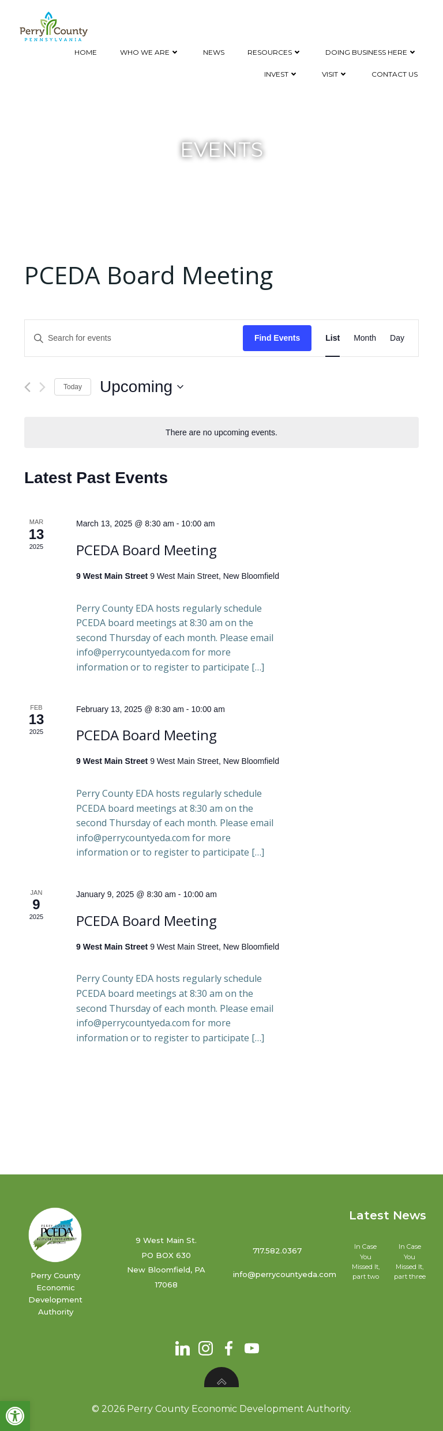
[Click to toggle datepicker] (141, 386)
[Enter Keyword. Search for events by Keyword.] (134, 338)
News (213, 52)
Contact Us (394, 74)
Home (85, 52)
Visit (335, 74)
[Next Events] (42, 387)
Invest (281, 74)
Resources (274, 52)
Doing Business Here (371, 52)
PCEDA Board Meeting (146, 549)
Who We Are (150, 52)
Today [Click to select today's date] (72, 387)
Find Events (277, 337)
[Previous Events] (27, 387)
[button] (15, 1416)
